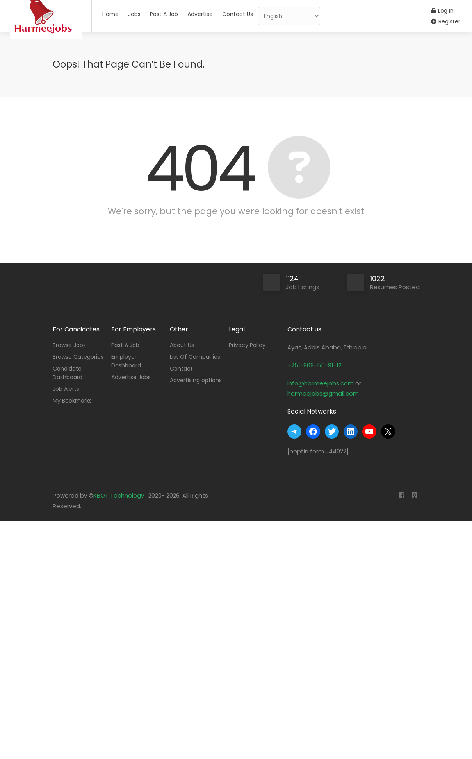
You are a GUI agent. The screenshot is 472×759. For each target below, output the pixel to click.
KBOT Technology (119, 495)
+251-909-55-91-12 (314, 365)
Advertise (200, 14)
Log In (442, 10)
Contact (181, 368)
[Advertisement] (234, 638)
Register (445, 21)
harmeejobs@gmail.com (323, 393)
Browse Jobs (69, 345)
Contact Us (237, 14)
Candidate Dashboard (67, 373)
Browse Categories (78, 357)
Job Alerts (66, 389)
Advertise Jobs (131, 377)
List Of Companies (195, 357)
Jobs (134, 14)
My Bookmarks (72, 401)
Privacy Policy (247, 345)
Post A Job (164, 14)
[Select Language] (289, 16)
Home (110, 14)
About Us (182, 345)
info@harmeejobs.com (320, 383)
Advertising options (196, 380)
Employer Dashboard (126, 361)
